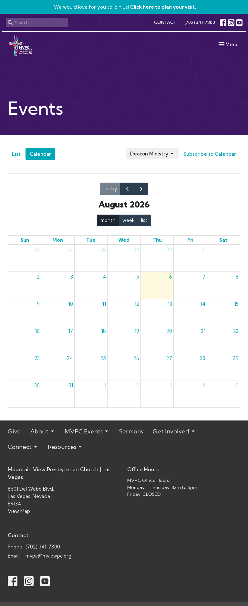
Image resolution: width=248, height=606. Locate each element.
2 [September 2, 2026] (137, 385)
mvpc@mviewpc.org (48, 556)
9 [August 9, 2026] (38, 304)
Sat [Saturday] (223, 240)
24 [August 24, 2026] (70, 358)
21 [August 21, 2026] (203, 331)
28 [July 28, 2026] (103, 250)
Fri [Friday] (190, 240)
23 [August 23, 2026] (37, 358)
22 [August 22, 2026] (236, 331)
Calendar (40, 154)
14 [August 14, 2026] (203, 304)
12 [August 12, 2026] (137, 304)
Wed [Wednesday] (123, 240)
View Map (19, 511)
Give (14, 431)
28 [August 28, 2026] (202, 358)
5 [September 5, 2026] (237, 385)
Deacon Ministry (152, 154)
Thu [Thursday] (157, 240)
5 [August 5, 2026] (138, 277)
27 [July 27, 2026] (70, 250)
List (16, 154)
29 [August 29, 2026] (236, 358)
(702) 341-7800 (199, 22)
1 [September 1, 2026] (105, 385)
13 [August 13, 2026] (170, 304)
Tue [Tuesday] (91, 240)
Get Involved (174, 431)
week (128, 220)
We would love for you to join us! (125, 7)
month (108, 220)
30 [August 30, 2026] (37, 385)
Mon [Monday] (57, 240)
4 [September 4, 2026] (203, 385)
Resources (65, 447)
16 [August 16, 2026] (37, 331)
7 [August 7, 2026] (203, 277)
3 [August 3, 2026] (71, 277)
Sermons (131, 431)
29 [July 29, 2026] (136, 250)
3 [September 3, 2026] (171, 385)
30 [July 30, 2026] (169, 250)
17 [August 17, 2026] (70, 331)
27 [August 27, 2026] (169, 358)
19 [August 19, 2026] (137, 331)
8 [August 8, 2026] (237, 277)
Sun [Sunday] (24, 240)
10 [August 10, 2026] (70, 304)
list (144, 220)
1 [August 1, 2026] (238, 250)
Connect (23, 447)
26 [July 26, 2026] (37, 250)
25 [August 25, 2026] (103, 358)
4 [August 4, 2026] (104, 277)
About (42, 431)
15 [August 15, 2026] (236, 304)
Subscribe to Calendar (209, 154)
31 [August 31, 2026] (71, 385)
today (110, 189)
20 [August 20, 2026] (169, 331)
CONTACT (165, 22)
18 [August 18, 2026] (103, 331)
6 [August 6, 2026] (170, 277)
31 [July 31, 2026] (203, 250)
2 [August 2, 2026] (38, 277)
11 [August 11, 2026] (104, 304)
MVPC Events (87, 431)
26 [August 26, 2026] (136, 358)
